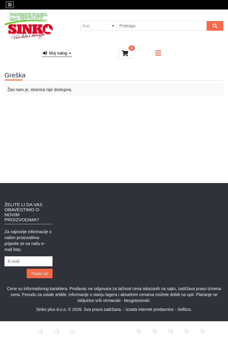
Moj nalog (57, 53)
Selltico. (184, 309)
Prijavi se (39, 273)
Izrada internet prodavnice (150, 309)
